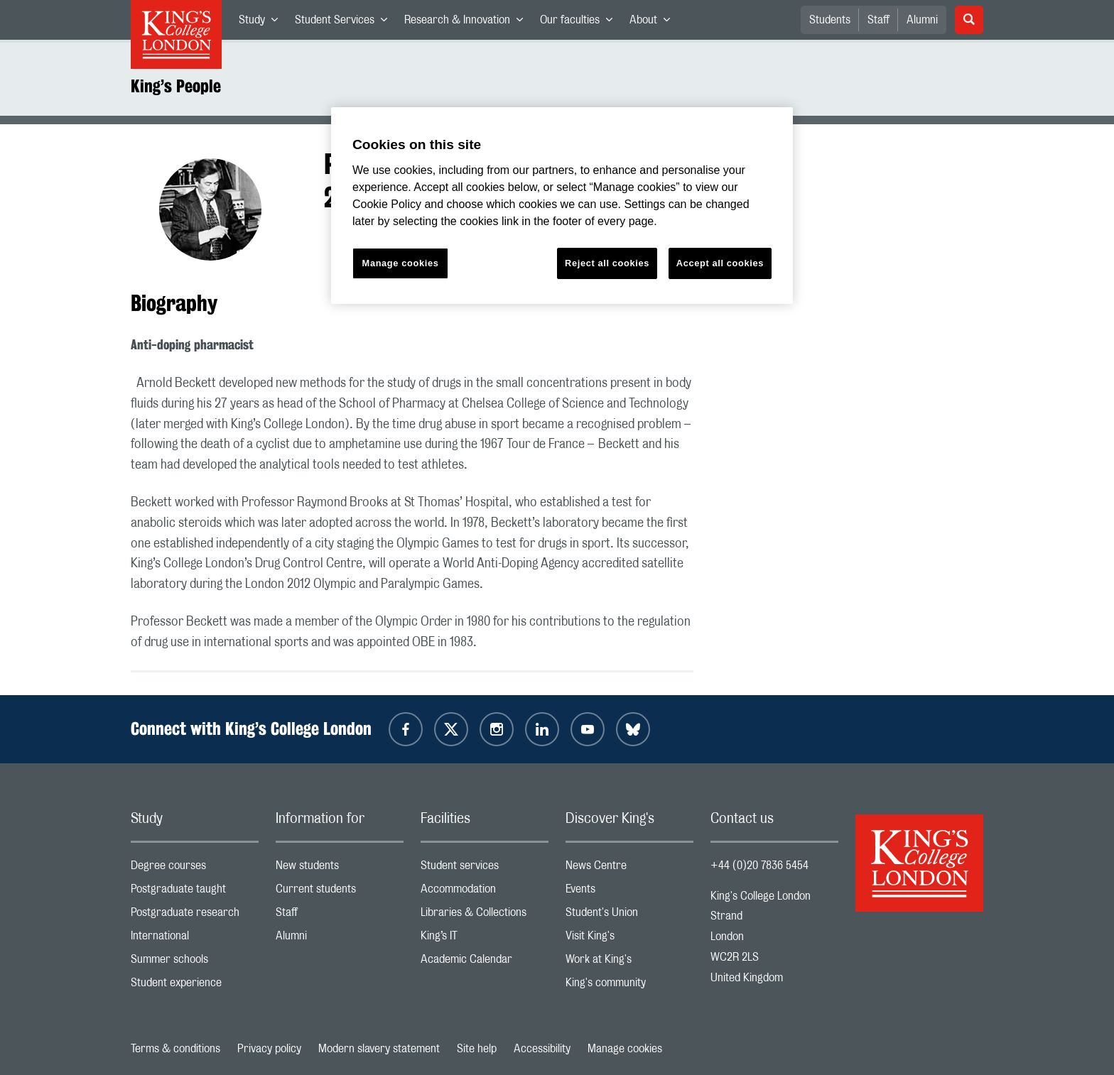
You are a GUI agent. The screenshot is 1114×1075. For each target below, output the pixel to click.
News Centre (629, 869)
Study (262, 22)
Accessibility (542, 1048)
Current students (340, 892)
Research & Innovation (467, 22)
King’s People (176, 86)
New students (340, 869)
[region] (562, 205)
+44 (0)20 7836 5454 (759, 865)
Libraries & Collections (484, 915)
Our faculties (580, 22)
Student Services (345, 22)
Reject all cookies (607, 263)
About (653, 22)
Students (829, 20)
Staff (878, 20)
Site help (477, 1048)
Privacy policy (269, 1048)
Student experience (195, 986)
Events (629, 892)
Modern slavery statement (379, 1048)
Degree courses (195, 869)
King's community (629, 986)
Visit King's (629, 939)
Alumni (922, 20)
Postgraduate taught (195, 892)
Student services (484, 869)
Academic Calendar (484, 962)
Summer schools (195, 962)
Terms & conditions (175, 1048)
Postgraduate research (195, 915)
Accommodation (484, 892)
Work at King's (629, 962)
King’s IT (484, 939)
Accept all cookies (720, 263)
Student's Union (629, 915)
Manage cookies (625, 1048)
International (195, 939)
